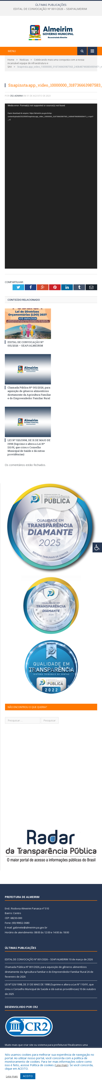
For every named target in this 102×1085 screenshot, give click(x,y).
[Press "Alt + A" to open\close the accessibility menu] (97, 547)
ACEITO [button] (28, 1076)
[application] (51, 202)
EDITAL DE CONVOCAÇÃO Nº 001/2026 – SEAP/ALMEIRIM (50, 9)
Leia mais (61, 1065)
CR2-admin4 (16, 112)
